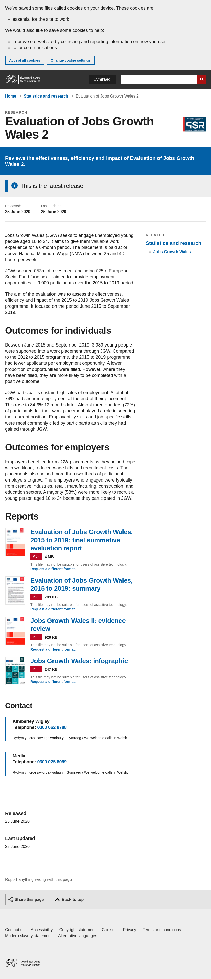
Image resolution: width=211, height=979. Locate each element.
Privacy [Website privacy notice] (129, 930)
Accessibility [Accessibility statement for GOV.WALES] (42, 930)
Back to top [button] (73, 899)
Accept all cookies (24, 60)
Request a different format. (53, 569)
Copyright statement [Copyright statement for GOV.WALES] (77, 930)
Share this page (29, 899)
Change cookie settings (71, 60)
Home (10, 96)
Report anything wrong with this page (38, 879)
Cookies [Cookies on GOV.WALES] (109, 930)
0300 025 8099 (51, 761)
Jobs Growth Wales (172, 251)
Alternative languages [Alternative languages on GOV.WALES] (77, 936)
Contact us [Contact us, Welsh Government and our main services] (14, 930)
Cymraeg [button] (102, 79)
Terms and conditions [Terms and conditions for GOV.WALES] (162, 930)
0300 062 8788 (51, 727)
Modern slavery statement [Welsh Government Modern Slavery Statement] (28, 936)
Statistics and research (46, 96)
